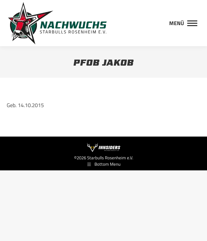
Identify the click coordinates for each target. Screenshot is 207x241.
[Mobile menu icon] (183, 23)
